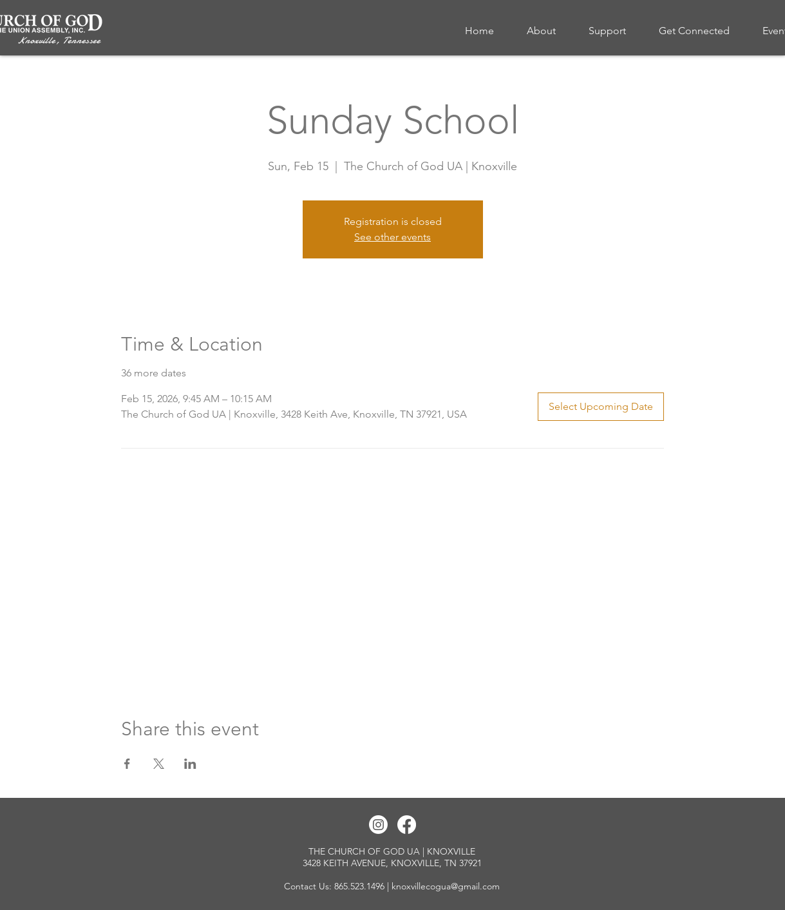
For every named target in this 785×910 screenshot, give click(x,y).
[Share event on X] (159, 764)
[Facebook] (406, 824)
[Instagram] (378, 824)
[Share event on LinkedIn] (190, 764)
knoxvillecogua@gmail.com (446, 886)
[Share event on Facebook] (127, 764)
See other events (392, 237)
